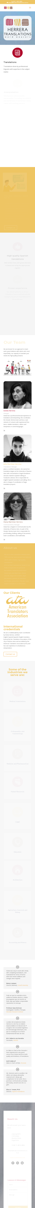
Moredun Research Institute (14, 1012)
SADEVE (15, 1040)
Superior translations (18, 1091)
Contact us (10, 654)
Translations (10, 62)
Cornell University (23, 985)
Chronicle (23, 1063)
